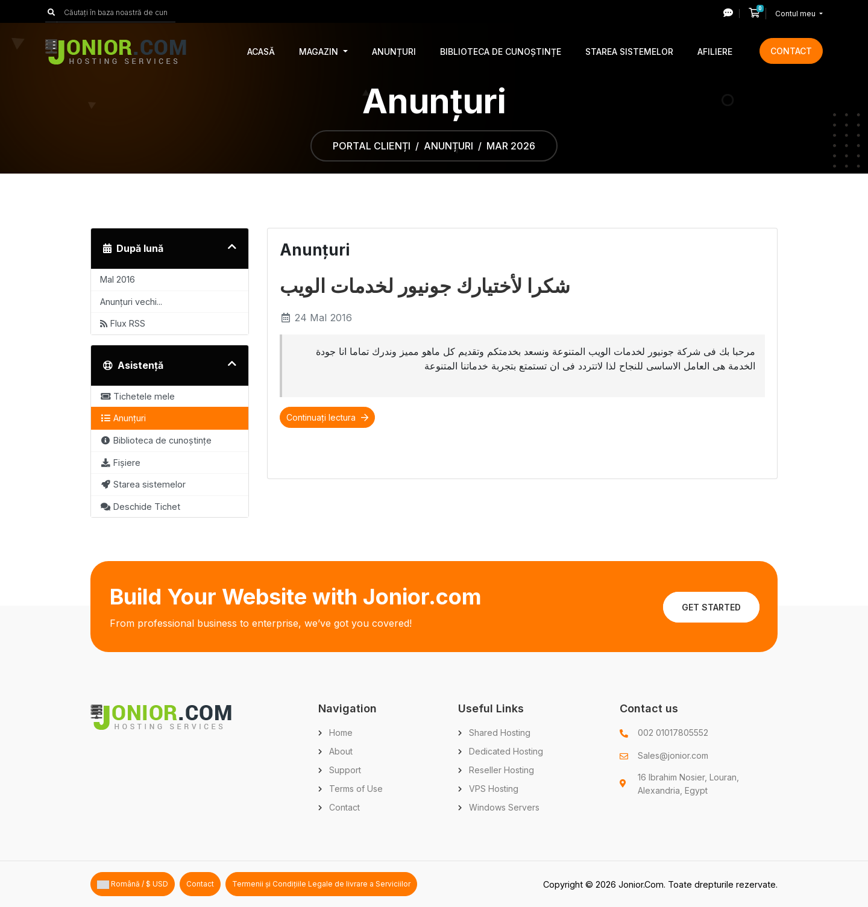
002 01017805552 (673, 732)
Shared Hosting (499, 732)
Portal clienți (371, 146)
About (341, 751)
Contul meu (796, 13)
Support (345, 770)
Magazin (320, 51)
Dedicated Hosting (506, 751)
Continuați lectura (327, 417)
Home (341, 732)
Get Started (711, 607)
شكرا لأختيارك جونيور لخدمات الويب (425, 286)
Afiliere (714, 51)
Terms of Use (356, 788)
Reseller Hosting (501, 770)
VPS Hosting (493, 788)
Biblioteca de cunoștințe (500, 51)
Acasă (261, 51)
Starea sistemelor (629, 51)
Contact (791, 51)
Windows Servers (504, 807)
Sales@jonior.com (673, 755)
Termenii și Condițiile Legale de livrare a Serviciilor (321, 883)
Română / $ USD (132, 884)
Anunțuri (394, 51)
